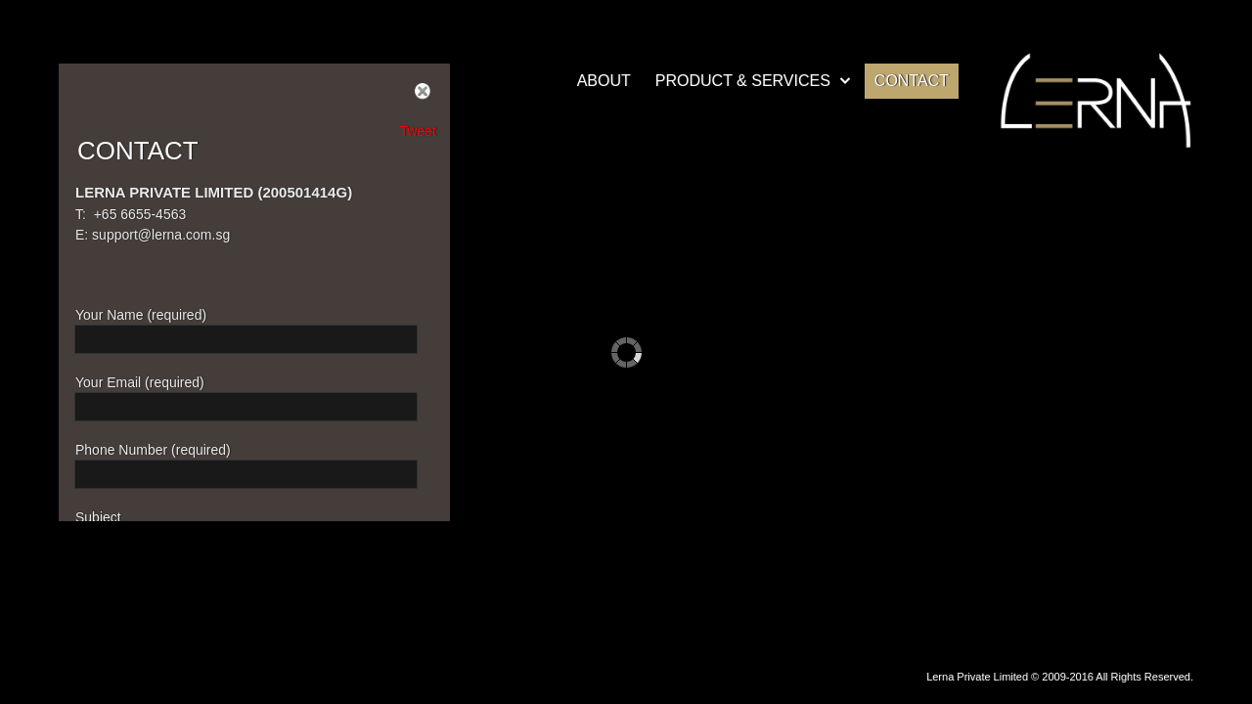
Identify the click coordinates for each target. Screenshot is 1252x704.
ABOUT (604, 80)
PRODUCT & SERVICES (742, 80)
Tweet (418, 131)
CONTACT (911, 80)
